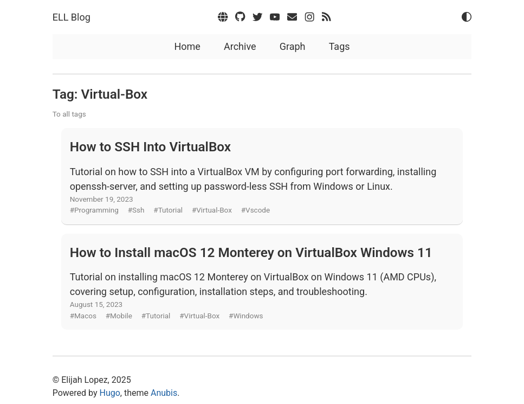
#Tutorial (168, 210)
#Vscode (255, 210)
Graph (293, 46)
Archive (240, 46)
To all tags (69, 114)
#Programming (94, 210)
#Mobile (119, 315)
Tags (339, 46)
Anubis (164, 393)
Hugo (110, 393)
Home (187, 46)
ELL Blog (71, 17)
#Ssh (136, 210)
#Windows (246, 315)
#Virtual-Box (212, 210)
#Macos (83, 315)
